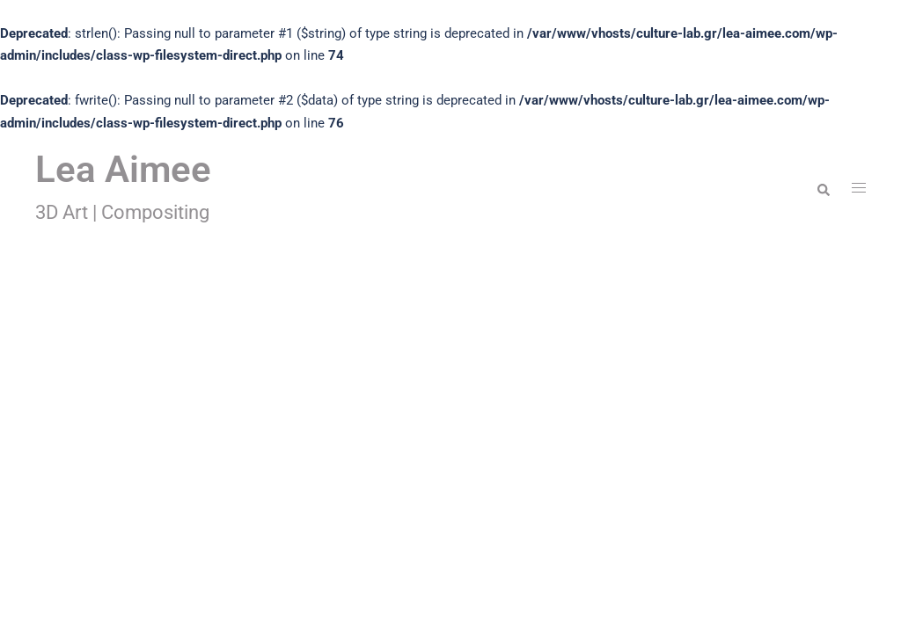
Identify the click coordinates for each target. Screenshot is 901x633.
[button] (823, 188)
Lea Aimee (123, 169)
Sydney (308, 573)
